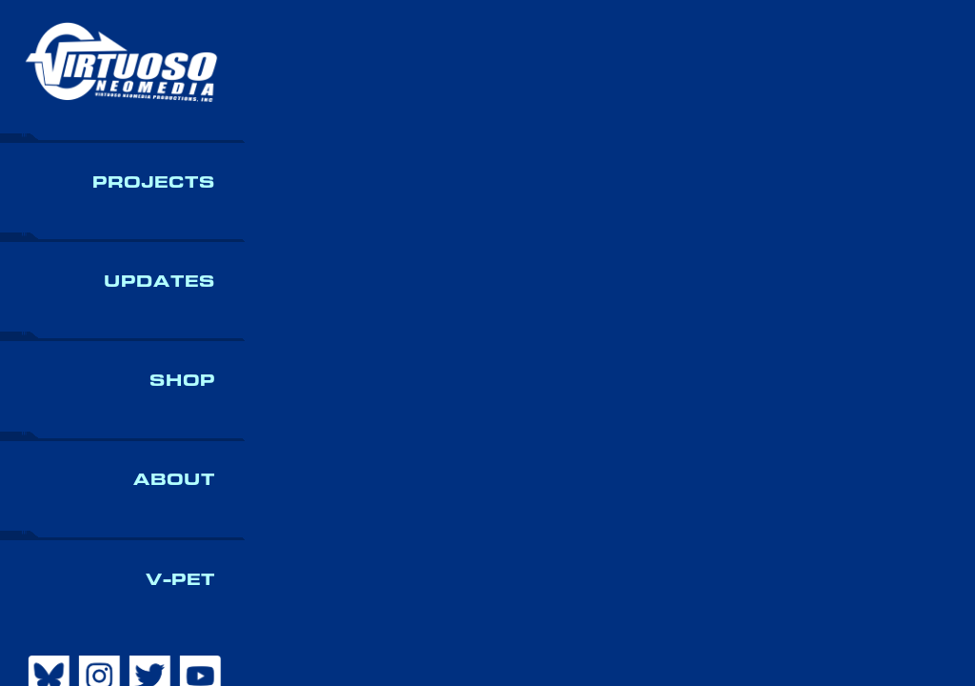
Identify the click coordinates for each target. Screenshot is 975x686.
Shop (182, 381)
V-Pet (180, 580)
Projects (153, 182)
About (174, 480)
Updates (159, 281)
